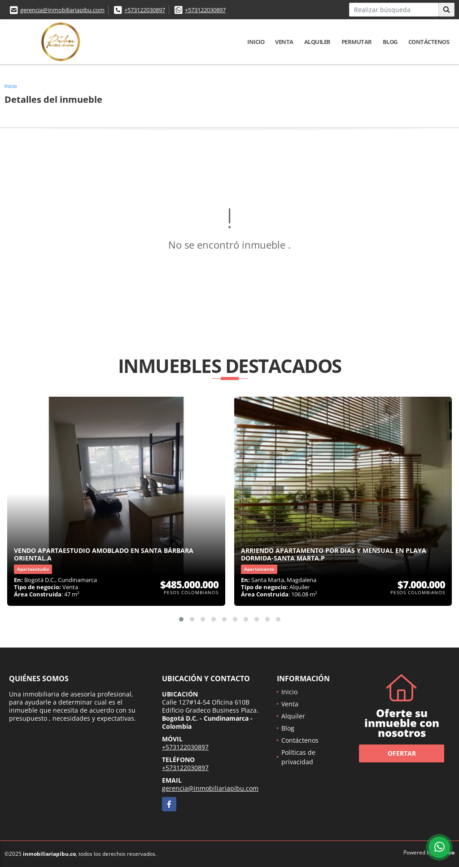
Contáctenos (429, 42)
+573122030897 (144, 10)
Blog (390, 42)
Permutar (356, 42)
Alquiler (317, 42)
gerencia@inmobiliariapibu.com (62, 10)
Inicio (255, 42)
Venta (284, 42)
